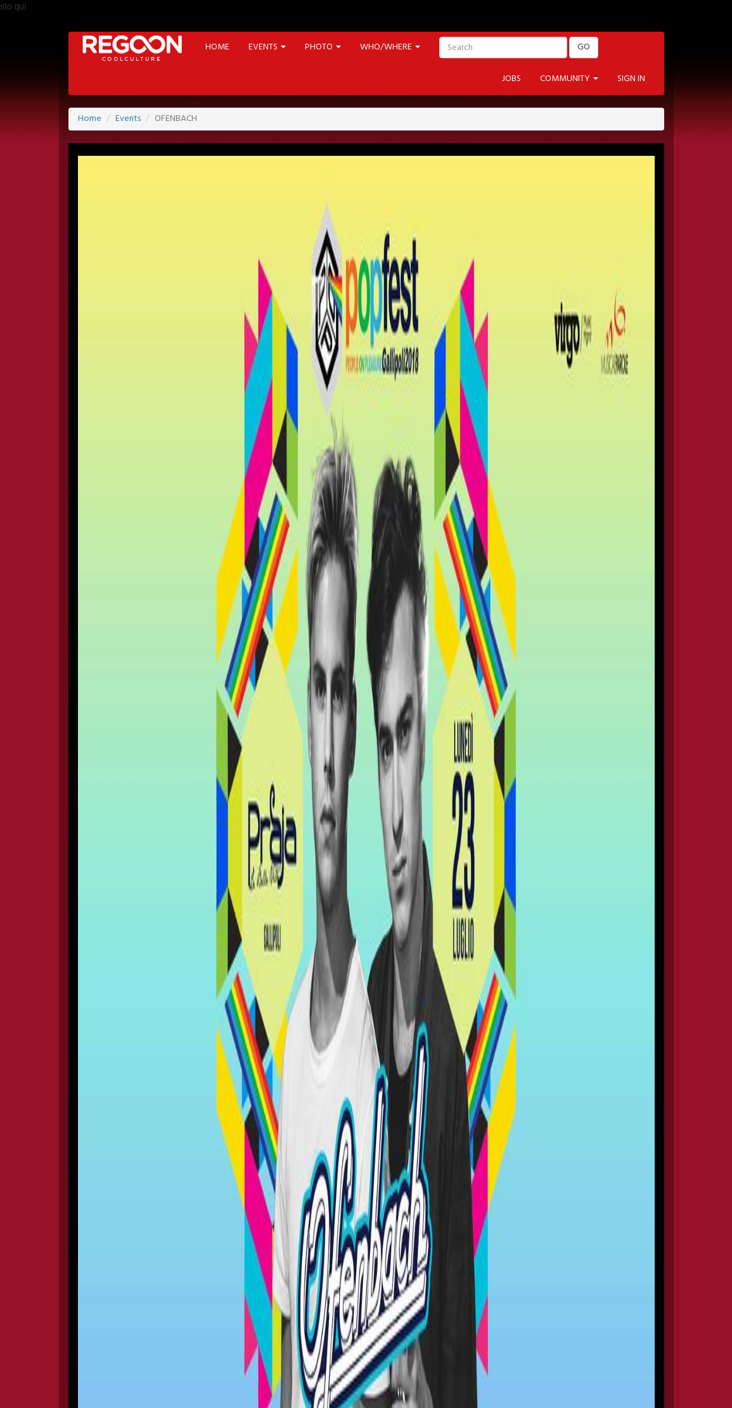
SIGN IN (631, 79)
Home (89, 118)
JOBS (511, 79)
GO (583, 47)
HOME (217, 47)
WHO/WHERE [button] (390, 47)
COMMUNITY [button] (569, 79)
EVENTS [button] (267, 47)
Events (128, 118)
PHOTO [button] (323, 47)
